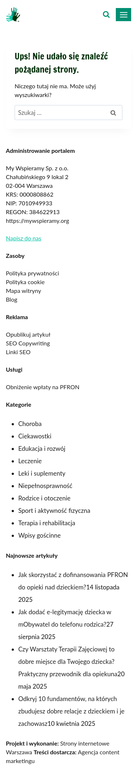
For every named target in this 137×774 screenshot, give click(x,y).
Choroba (30, 423)
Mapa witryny (23, 290)
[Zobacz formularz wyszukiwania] (106, 14)
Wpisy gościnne (39, 535)
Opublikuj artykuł (28, 334)
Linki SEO (18, 351)
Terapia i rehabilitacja (46, 523)
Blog (11, 299)
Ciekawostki (35, 436)
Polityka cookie (25, 281)
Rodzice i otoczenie (44, 498)
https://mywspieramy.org (37, 220)
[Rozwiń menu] (123, 14)
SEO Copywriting (28, 343)
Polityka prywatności (32, 273)
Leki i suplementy (41, 473)
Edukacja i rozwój (41, 448)
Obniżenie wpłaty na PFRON (42, 386)
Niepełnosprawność (45, 485)
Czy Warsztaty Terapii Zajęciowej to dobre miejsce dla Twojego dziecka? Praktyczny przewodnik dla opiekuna (67, 661)
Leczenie (30, 461)
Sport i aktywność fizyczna (54, 510)
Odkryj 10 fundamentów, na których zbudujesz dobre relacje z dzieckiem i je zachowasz (71, 711)
